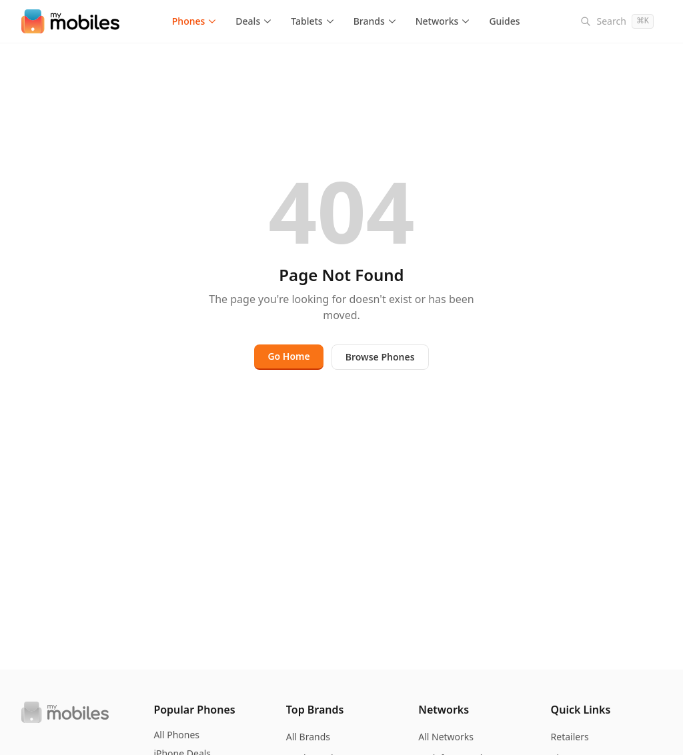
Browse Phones (380, 356)
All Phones (176, 734)
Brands (375, 21)
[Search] (617, 21)
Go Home (288, 356)
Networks (443, 21)
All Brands (308, 736)
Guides (504, 21)
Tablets (312, 21)
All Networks (446, 736)
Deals (253, 21)
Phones (194, 21)
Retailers (570, 736)
